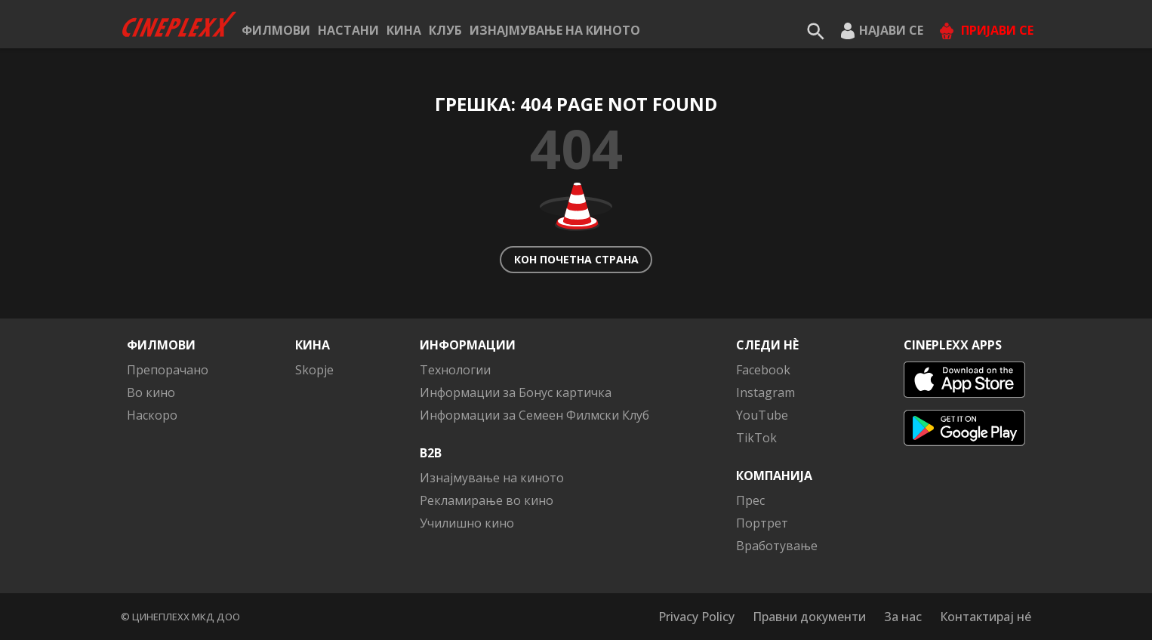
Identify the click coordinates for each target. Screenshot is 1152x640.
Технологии (455, 370)
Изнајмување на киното (555, 30)
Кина (404, 30)
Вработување (777, 545)
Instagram (765, 392)
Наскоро (152, 415)
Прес (750, 500)
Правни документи (809, 616)
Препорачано (167, 370)
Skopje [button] (314, 370)
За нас (903, 616)
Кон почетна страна (576, 259)
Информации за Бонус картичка (515, 392)
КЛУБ (445, 30)
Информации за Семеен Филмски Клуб (534, 415)
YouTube (762, 415)
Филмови (276, 30)
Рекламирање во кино (486, 500)
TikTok (756, 437)
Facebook (763, 370)
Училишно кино (467, 523)
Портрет (762, 523)
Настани (348, 30)
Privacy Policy (696, 616)
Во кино (151, 392)
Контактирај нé (985, 616)
